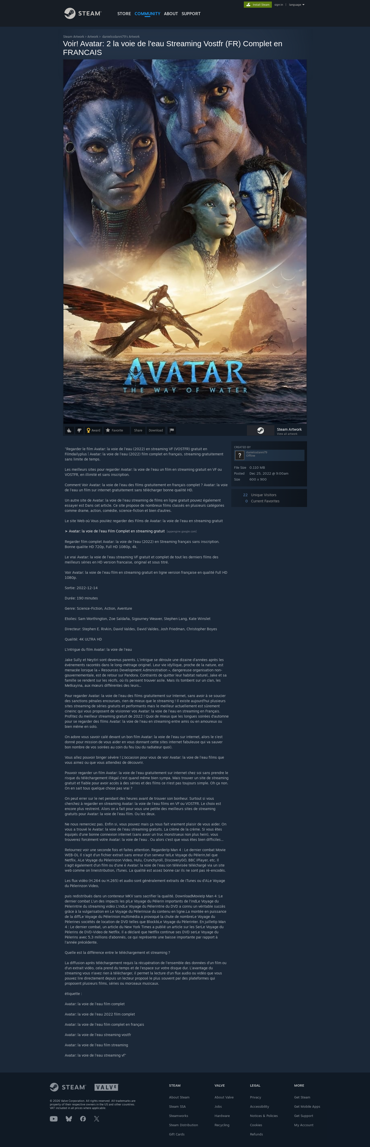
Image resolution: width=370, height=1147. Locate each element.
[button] (69, 430)
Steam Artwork (73, 37)
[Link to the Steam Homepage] (86, 17)
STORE (124, 13)
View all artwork (287, 433)
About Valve (224, 1097)
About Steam (179, 1097)
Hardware (222, 1116)
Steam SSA (177, 1106)
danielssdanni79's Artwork (121, 37)
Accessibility (259, 1106)
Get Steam (302, 1097)
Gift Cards (176, 1134)
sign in (278, 4)
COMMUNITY (147, 13)
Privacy (255, 1097)
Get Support (303, 1116)
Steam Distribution (183, 1125)
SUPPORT (191, 13)
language (295, 4)
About (171, 13)
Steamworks (178, 1116)
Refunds (256, 1134)
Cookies (256, 1125)
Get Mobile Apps (307, 1106)
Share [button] (138, 430)
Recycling (222, 1125)
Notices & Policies (264, 1116)
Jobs (218, 1106)
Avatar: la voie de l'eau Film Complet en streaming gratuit (117, 531)
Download (156, 430)
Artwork (92, 37)
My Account (303, 1125)
